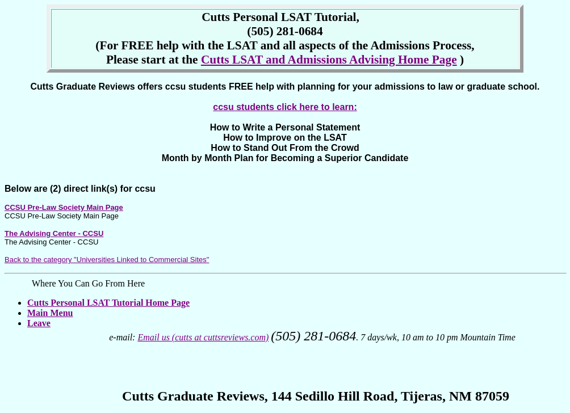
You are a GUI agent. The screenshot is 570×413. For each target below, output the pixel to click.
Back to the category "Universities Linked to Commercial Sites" (107, 259)
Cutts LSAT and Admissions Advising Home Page (329, 59)
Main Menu (50, 313)
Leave (39, 323)
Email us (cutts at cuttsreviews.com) (203, 337)
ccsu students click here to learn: (285, 107)
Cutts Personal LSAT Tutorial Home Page (108, 302)
